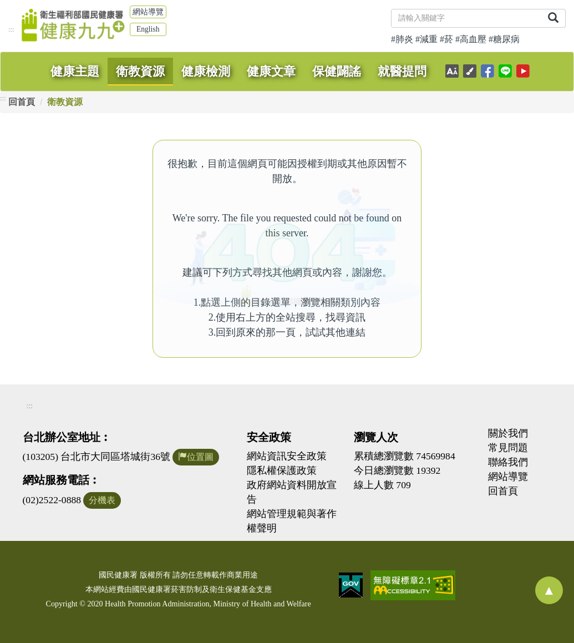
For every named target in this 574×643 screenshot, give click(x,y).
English (148, 29)
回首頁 (21, 102)
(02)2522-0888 (52, 499)
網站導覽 (148, 12)
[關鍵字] (466, 18)
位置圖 (196, 457)
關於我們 (508, 433)
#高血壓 (470, 39)
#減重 (426, 39)
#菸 (446, 39)
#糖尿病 (504, 39)
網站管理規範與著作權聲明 (292, 521)
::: (11, 29)
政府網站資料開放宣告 (292, 492)
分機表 (102, 500)
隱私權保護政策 (282, 470)
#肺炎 (402, 39)
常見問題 (508, 447)
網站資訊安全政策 (287, 456)
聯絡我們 (508, 462)
